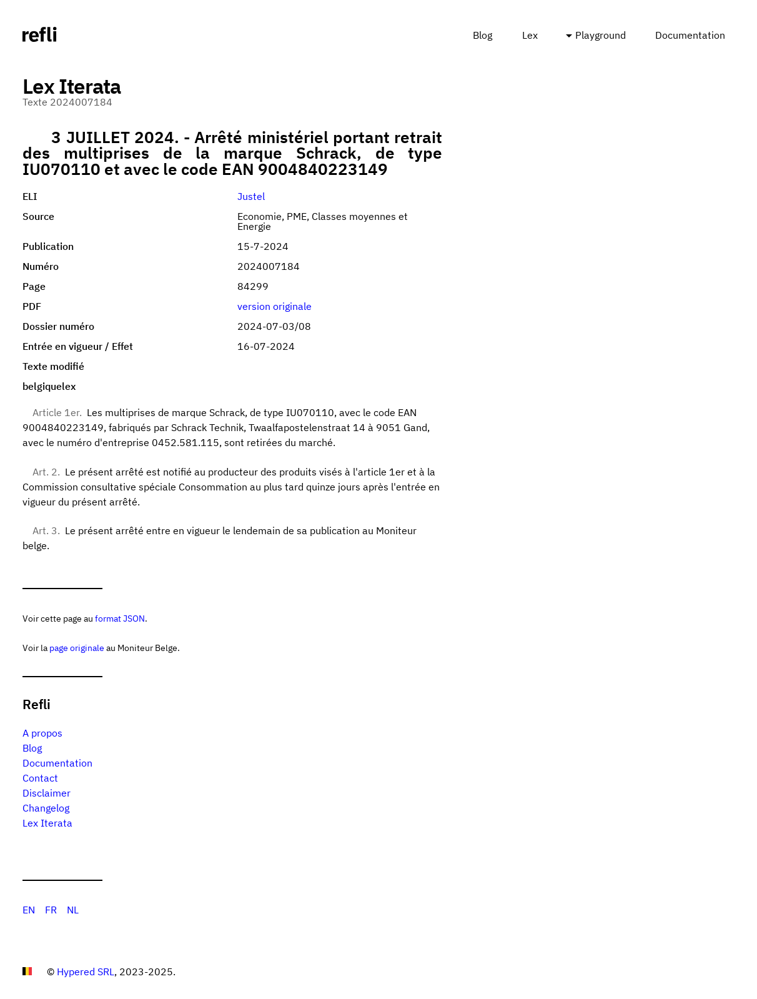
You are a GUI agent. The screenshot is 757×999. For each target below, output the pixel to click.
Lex (530, 35)
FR (51, 909)
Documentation (690, 35)
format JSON (120, 618)
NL (73, 909)
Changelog (45, 808)
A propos (42, 733)
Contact (40, 778)
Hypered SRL (85, 971)
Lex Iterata (47, 823)
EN (28, 909)
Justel (251, 196)
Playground (600, 35)
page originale (76, 648)
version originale (274, 306)
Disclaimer (46, 793)
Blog (482, 35)
